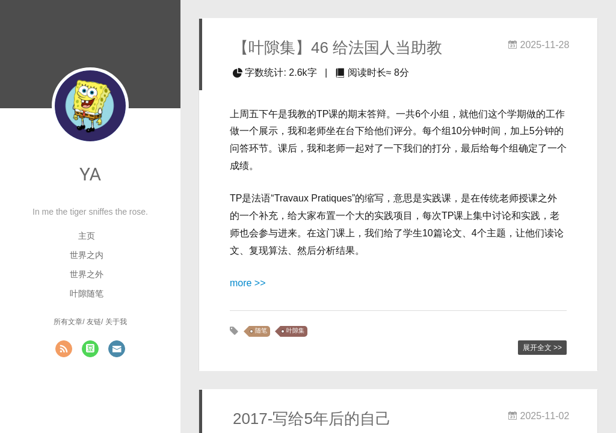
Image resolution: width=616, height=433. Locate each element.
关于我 (116, 322)
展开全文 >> (542, 347)
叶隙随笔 (86, 293)
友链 (94, 322)
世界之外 (86, 274)
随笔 (261, 331)
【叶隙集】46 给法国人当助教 (337, 47)
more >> (248, 283)
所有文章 (68, 322)
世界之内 (86, 255)
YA (90, 174)
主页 (86, 236)
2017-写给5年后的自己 (312, 419)
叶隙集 (295, 331)
